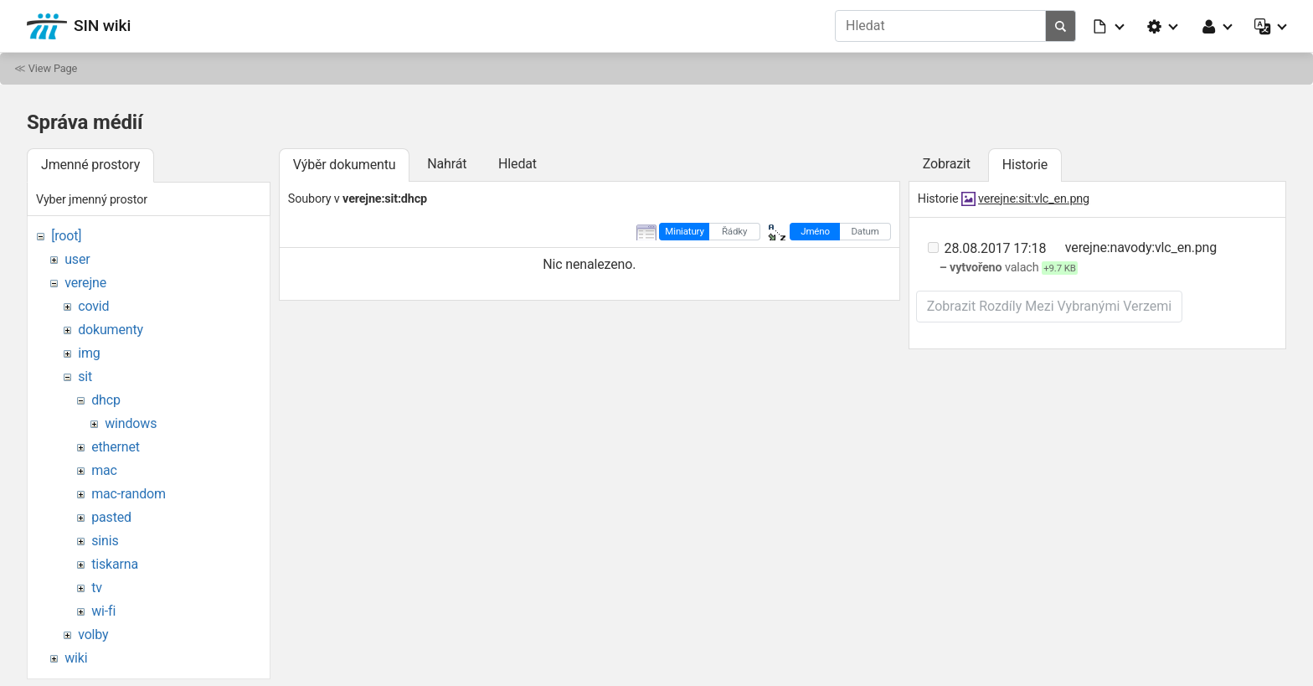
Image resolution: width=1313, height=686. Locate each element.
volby (93, 634)
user (77, 259)
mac (104, 470)
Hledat (517, 164)
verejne (85, 283)
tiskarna (114, 564)
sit (85, 376)
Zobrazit (947, 164)
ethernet (115, 447)
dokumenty (110, 330)
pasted (111, 517)
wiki (75, 658)
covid (93, 306)
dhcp (106, 400)
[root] (66, 236)
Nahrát (446, 164)
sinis (104, 541)
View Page (52, 68)
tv (96, 588)
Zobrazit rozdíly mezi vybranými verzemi (1049, 306)
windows (131, 423)
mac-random (128, 494)
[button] (1109, 26)
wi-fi (103, 611)
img (89, 353)
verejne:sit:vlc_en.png (1033, 199)
